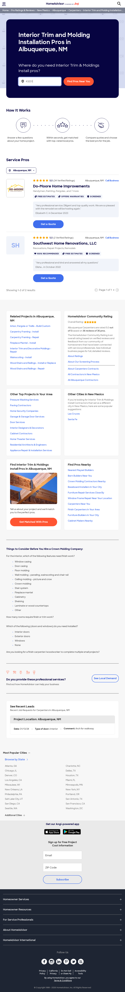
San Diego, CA (12, 803)
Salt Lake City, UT (14, 799)
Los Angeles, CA (13, 780)
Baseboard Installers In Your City (85, 487)
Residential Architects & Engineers (28, 444)
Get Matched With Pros (33, 522)
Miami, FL (70, 780)
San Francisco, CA (75, 803)
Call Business (112, 180)
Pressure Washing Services (24, 399)
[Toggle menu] (4, 4)
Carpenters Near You (79, 504)
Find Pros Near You (78, 81)
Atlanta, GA (11, 766)
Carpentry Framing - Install (24, 331)
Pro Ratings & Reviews (23, 10)
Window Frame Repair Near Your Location (90, 498)
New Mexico (43, 10)
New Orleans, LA (13, 789)
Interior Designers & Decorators (27, 428)
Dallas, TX (71, 770)
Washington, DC (74, 808)
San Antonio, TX (74, 799)
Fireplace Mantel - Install (23, 343)
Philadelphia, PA (13, 794)
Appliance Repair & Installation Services (31, 450)
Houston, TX (72, 775)
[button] (62, 753)
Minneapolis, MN (74, 784)
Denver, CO (11, 775)
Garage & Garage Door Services (27, 416)
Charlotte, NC (73, 766)
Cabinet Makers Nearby (80, 520)
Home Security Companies (24, 411)
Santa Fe (72, 419)
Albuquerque (59, 10)
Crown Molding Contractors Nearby (87, 481)
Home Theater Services (22, 439)
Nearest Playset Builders (81, 470)
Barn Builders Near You (80, 475)
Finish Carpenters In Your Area (84, 509)
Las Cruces (74, 413)
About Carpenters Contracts (83, 368)
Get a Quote (48, 224)
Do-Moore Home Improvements (61, 186)
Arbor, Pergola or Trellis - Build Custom (30, 326)
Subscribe (62, 879)
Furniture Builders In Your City (83, 515)
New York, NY (73, 789)
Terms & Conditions (63, 980)
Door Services (17, 422)
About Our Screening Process (83, 361)
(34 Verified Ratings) (64, 180)
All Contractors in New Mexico (84, 374)
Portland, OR (72, 794)
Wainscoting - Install (21, 357)
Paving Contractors (20, 405)
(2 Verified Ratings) (63, 237)
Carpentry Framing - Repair (24, 337)
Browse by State (17, 759)
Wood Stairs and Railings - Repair (27, 368)
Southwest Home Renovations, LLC (65, 243)
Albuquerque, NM (21, 170)
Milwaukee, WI (12, 784)
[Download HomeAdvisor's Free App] (53, 832)
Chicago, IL (11, 770)
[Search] (120, 4)
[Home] (62, 4)
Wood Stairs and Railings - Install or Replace (33, 363)
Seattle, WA (11, 808)
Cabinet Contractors (21, 433)
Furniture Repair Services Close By (86, 492)
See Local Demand (105, 678)
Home (5, 10)
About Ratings (75, 356)
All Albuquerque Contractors (83, 380)
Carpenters (74, 10)
